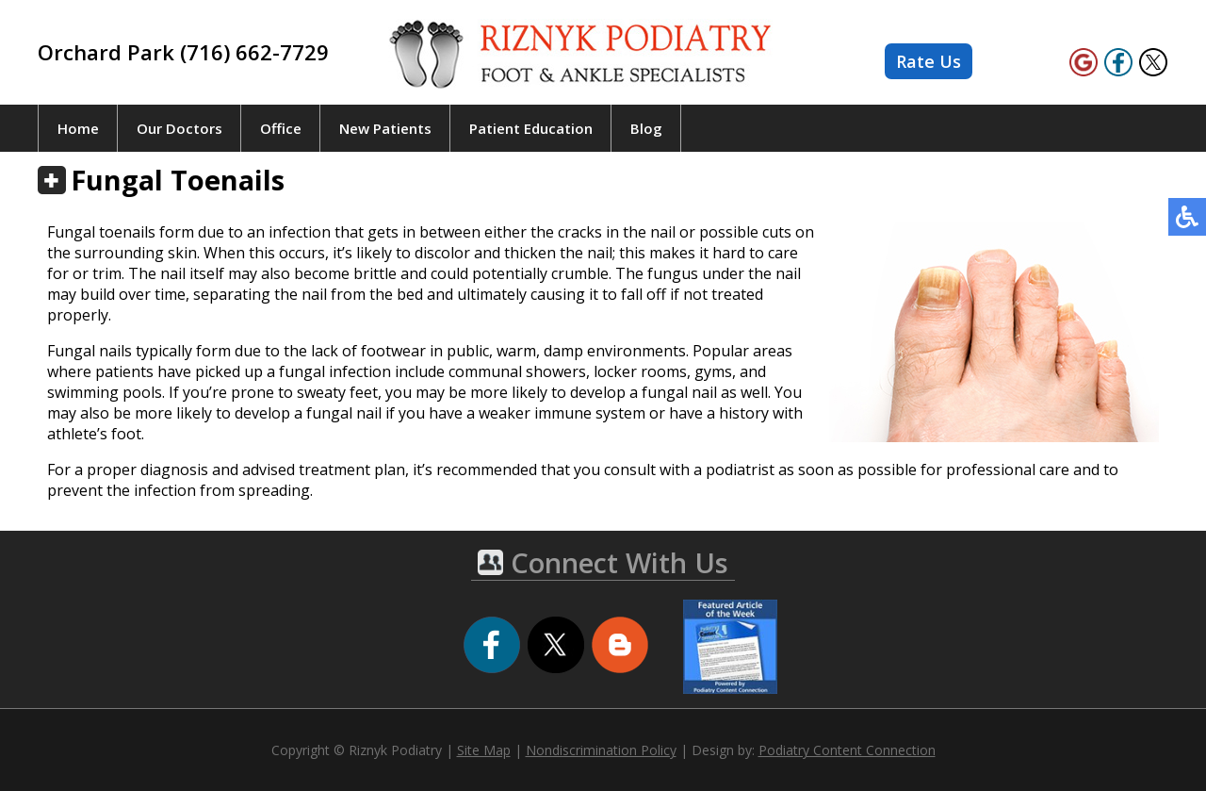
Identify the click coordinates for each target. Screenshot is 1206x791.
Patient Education (531, 128)
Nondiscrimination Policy (601, 750)
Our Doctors (179, 128)
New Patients (385, 128)
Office (281, 128)
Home (78, 128)
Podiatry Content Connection (847, 750)
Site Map (484, 750)
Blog (646, 128)
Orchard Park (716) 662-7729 (183, 52)
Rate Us (928, 61)
